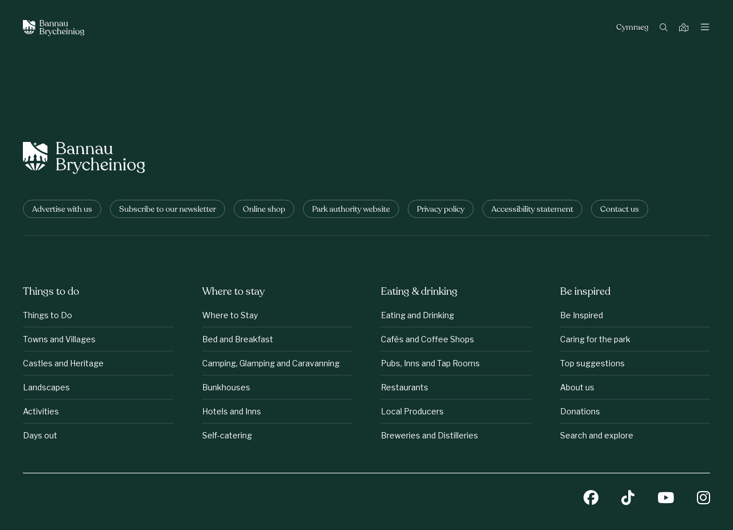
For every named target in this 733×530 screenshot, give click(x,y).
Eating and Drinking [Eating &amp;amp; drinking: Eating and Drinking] (417, 315)
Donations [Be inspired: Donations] (580, 411)
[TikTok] (628, 499)
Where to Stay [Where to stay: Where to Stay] (230, 315)
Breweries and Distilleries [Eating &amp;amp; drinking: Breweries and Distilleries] (429, 435)
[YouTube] (665, 499)
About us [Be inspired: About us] (577, 387)
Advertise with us (62, 209)
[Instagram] (703, 499)
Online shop (264, 209)
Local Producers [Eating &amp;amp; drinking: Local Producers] (412, 411)
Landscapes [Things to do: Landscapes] (46, 387)
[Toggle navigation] (705, 28)
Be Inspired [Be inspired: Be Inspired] (581, 315)
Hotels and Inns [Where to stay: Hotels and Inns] (231, 411)
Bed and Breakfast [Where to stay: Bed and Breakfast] (237, 339)
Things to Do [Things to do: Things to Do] (47, 315)
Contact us (619, 209)
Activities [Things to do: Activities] (41, 411)
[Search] (665, 28)
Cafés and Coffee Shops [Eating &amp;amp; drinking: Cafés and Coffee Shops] (427, 339)
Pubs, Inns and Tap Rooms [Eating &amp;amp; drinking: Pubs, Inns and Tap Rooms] (430, 363)
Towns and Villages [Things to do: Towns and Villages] (59, 339)
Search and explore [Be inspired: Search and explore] (596, 435)
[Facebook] (591, 499)
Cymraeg (632, 28)
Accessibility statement (532, 209)
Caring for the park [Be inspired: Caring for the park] (595, 339)
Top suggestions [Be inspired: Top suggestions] (592, 363)
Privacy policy (440, 209)
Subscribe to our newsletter (167, 209)
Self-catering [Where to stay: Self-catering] (227, 435)
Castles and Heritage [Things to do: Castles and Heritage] (63, 363)
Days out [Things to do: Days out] (40, 435)
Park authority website (351, 209)
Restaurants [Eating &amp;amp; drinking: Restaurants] (404, 387)
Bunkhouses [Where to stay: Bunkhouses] (226, 387)
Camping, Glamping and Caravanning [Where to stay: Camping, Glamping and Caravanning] (271, 363)
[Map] (685, 28)
